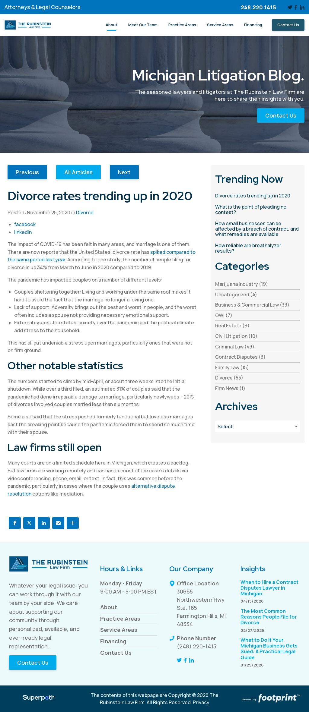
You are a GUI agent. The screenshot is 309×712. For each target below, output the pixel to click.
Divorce (85, 212)
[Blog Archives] (257, 426)
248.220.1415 (258, 7)
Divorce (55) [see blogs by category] (229, 377)
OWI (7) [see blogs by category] (223, 315)
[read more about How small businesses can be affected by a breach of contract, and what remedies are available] (257, 229)
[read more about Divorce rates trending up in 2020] (257, 196)
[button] (15, 523)
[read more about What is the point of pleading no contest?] (257, 209)
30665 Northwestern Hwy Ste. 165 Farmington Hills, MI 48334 (201, 608)
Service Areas (118, 629)
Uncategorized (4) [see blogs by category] (236, 294)
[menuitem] (111, 25)
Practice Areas (120, 618)
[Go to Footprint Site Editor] (270, 699)
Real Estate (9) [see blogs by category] (232, 325)
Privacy (201, 702)
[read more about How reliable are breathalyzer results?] (257, 248)
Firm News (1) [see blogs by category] (230, 388)
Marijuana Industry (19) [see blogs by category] (241, 284)
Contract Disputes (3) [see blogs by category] (240, 357)
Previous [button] (27, 172)
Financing (113, 641)
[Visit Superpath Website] (39, 699)
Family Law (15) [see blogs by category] (232, 367)
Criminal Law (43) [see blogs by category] (234, 346)
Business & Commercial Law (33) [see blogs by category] (252, 304)
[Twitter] (290, 7)
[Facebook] (296, 7)
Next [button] (124, 172)
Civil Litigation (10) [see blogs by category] (236, 336)
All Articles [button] (78, 172)
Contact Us (280, 115)
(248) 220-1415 (196, 646)
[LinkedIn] (302, 7)
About (108, 607)
